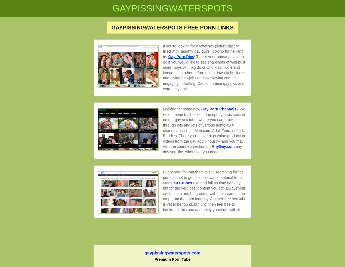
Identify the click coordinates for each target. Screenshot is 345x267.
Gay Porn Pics (181, 57)
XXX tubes (182, 183)
